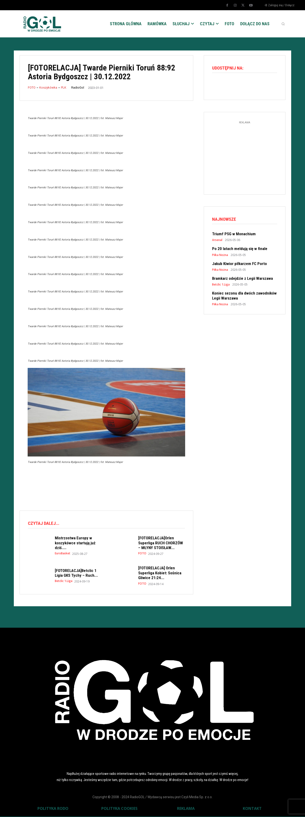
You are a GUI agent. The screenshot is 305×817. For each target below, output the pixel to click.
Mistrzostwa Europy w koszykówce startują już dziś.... (75, 543)
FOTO (32, 87)
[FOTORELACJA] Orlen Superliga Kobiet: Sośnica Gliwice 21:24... (159, 573)
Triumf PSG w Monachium (234, 235)
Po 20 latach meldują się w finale (239, 250)
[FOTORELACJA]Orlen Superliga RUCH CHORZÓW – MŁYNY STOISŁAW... (160, 543)
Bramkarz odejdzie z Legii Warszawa (242, 279)
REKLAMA (186, 809)
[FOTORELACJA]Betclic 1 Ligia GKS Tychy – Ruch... (76, 573)
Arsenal (217, 241)
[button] (283, 24)
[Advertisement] (106, 487)
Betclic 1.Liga (63, 581)
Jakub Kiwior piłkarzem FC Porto (239, 264)
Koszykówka (48, 87)
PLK (63, 87)
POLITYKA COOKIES (119, 809)
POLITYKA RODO (52, 809)
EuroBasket (62, 554)
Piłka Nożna (220, 256)
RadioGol (77, 87)
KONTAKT (252, 809)
